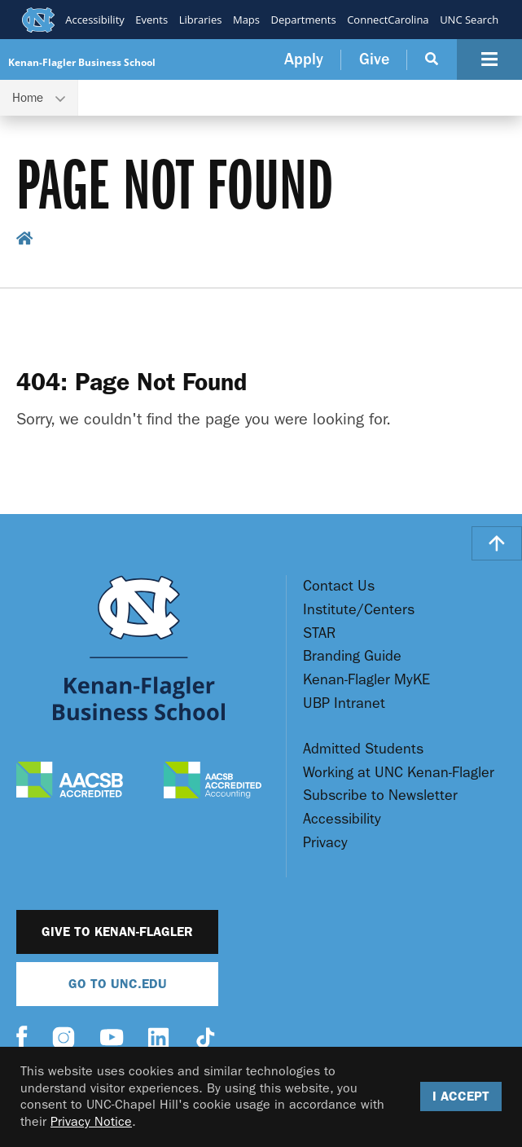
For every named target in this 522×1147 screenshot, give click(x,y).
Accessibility (95, 19)
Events (151, 19)
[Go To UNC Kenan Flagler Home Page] (138, 648)
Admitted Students (363, 749)
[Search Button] (432, 59)
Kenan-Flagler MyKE (366, 679)
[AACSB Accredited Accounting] (212, 782)
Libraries (200, 19)
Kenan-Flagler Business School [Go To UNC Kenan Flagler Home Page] (82, 62)
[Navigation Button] (489, 59)
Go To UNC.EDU (117, 983)
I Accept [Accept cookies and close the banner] (460, 1096)
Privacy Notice (91, 1121)
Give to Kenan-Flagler (117, 931)
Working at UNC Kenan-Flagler (398, 772)
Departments (303, 19)
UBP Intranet (344, 703)
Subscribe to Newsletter (380, 795)
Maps (245, 19)
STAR (319, 633)
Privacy (325, 842)
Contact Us (339, 586)
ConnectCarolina (387, 19)
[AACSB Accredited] (69, 782)
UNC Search (469, 19)
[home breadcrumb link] (24, 240)
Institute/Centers (359, 609)
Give (374, 59)
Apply (303, 59)
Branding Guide (352, 656)
